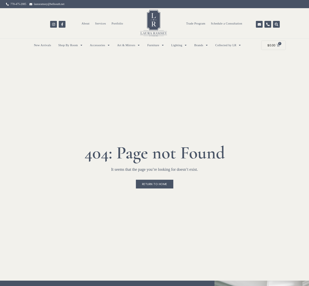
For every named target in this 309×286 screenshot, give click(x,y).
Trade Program (195, 23)
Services (100, 23)
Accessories (100, 45)
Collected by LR (228, 45)
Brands (201, 45)
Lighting (179, 45)
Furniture (155, 45)
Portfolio (117, 23)
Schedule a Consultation (226, 23)
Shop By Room (70, 45)
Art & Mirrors (128, 45)
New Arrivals (42, 45)
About (86, 23)
